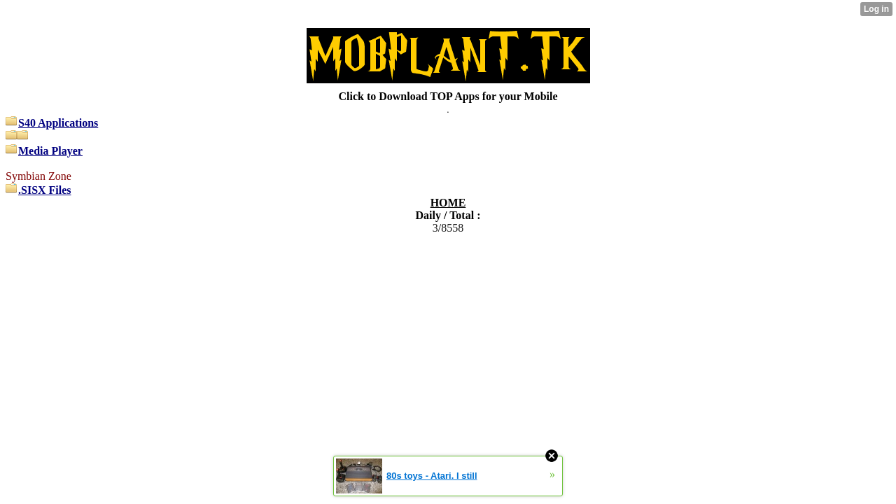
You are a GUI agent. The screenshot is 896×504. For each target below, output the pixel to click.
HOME (448, 203)
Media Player (50, 151)
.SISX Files (44, 190)
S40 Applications (58, 123)
